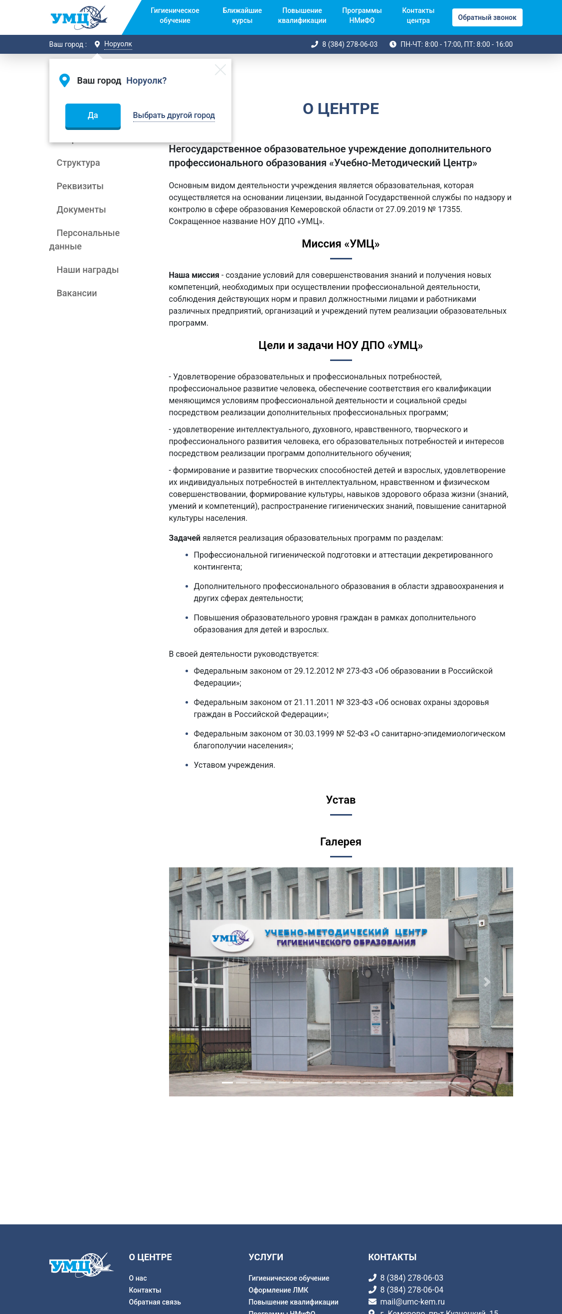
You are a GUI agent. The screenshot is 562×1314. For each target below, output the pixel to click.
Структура (78, 162)
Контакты (145, 1290)
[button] (195, 981)
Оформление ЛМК (279, 1290)
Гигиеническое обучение (175, 15)
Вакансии (77, 293)
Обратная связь (155, 1302)
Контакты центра (418, 15)
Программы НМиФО (361, 15)
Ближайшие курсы (242, 15)
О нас (138, 1278)
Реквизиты (80, 186)
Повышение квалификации (302, 15)
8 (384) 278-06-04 (412, 1290)
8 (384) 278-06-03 (349, 44)
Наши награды (88, 269)
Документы (81, 209)
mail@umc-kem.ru (412, 1302)
